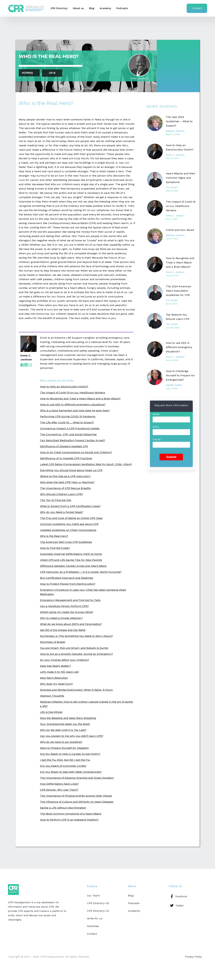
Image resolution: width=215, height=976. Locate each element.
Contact (197, 8)
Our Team (93, 895)
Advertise (93, 926)
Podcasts (122, 8)
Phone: (157, 439)
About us (78, 8)
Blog (91, 8)
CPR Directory (59, 8)
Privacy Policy (193, 956)
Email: (156, 426)
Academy (105, 8)
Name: (156, 414)
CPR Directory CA (98, 910)
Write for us (94, 918)
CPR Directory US (98, 903)
